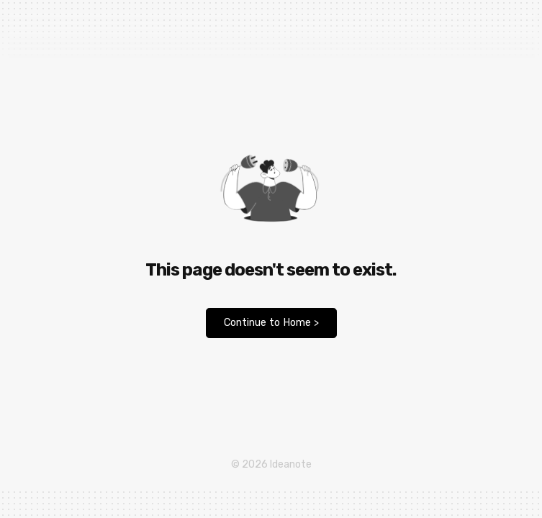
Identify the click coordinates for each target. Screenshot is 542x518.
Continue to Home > (271, 323)
